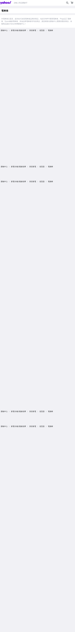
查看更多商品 (69, 178)
